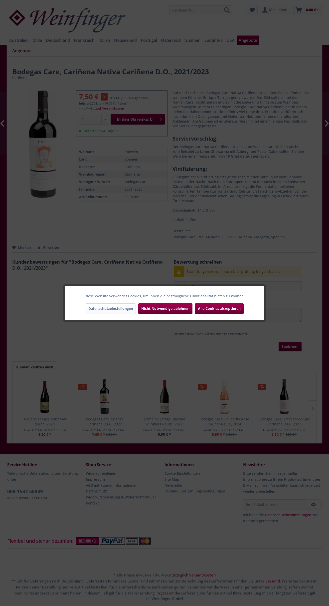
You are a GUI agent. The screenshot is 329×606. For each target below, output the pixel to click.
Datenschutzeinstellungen (110, 308)
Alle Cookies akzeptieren (219, 308)
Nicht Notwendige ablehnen (165, 308)
